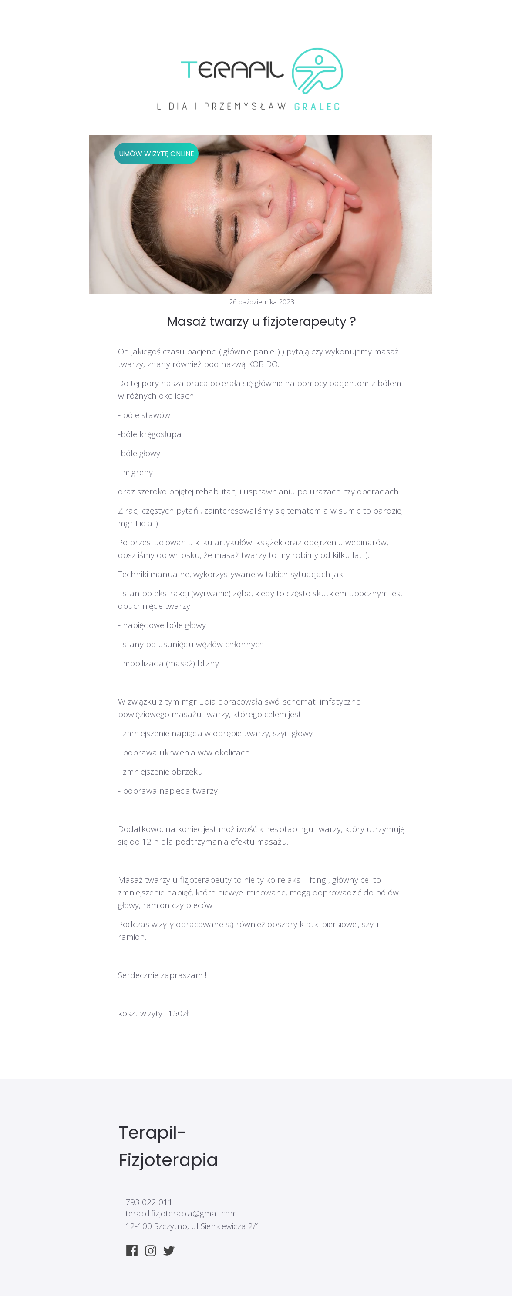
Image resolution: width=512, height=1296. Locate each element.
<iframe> (332, 1209)
